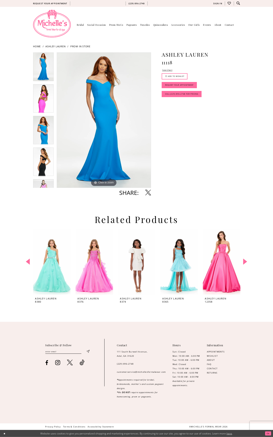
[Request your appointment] (50, 3)
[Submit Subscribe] (87, 352)
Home (37, 46)
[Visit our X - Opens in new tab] (70, 363)
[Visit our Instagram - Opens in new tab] (57, 363)
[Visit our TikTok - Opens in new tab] (82, 363)
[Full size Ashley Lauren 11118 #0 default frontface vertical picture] (104, 120)
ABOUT (211, 360)
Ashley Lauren (55, 46)
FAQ (209, 364)
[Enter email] (67, 352)
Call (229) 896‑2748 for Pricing (185, 99)
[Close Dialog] (5, 433)
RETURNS (212, 372)
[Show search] (238, 3)
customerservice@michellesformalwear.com (141, 372)
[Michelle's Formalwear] (52, 23)
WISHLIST (212, 356)
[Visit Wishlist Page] (229, 3)
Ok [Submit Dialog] (267, 433)
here (229, 433)
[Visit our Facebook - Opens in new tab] (46, 363)
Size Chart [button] (168, 70)
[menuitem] (50, 3)
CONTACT (212, 368)
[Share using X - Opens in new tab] (148, 193)
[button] (218, 3)
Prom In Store (80, 46)
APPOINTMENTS (216, 351)
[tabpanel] (43, 68)
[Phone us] (136, 3)
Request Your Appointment (182, 89)
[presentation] (52, 262)
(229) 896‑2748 (125, 363)
